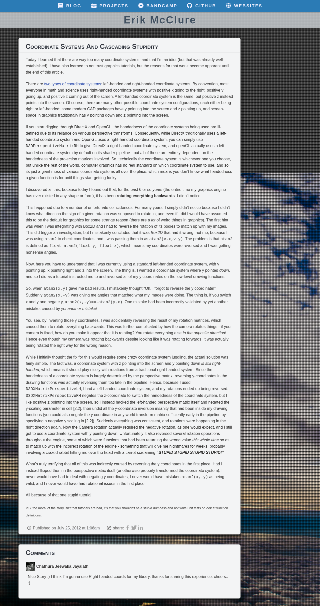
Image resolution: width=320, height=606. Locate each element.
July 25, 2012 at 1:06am (78, 523)
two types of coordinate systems (72, 84)
